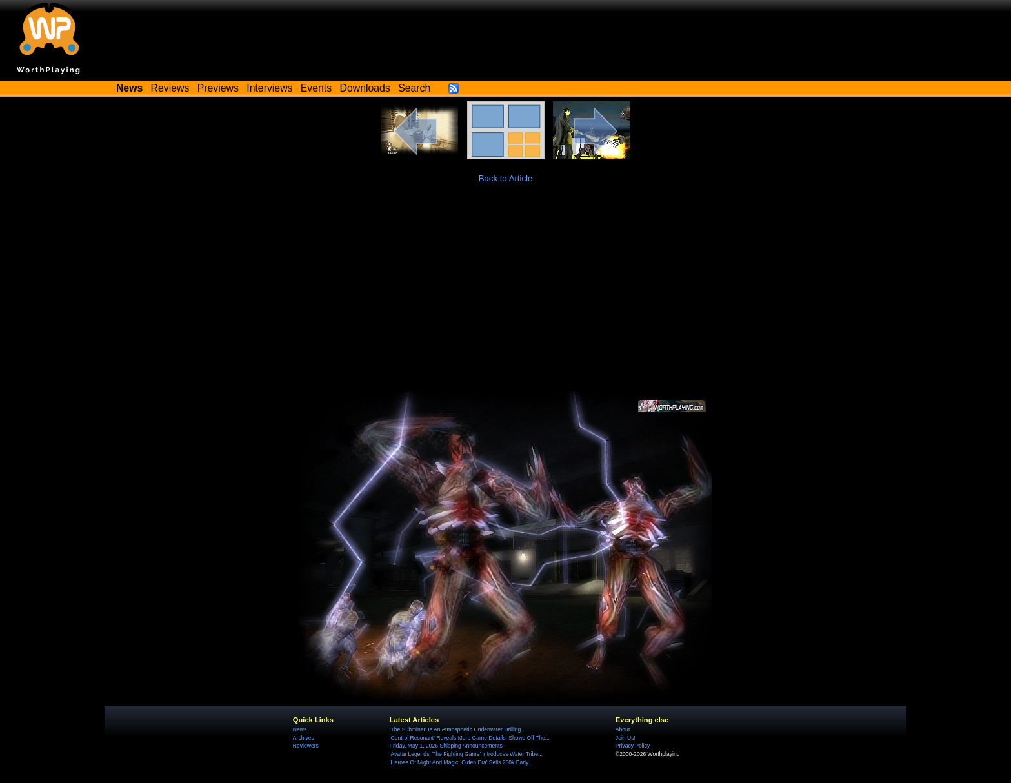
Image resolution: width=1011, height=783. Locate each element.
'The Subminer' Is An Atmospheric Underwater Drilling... (458, 729)
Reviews (170, 88)
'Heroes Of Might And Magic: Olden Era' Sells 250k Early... (461, 762)
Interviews (269, 88)
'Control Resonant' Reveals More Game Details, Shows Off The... (470, 738)
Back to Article (506, 178)
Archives (303, 738)
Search (414, 88)
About (623, 729)
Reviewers (306, 745)
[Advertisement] (506, 294)
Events (316, 88)
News (299, 729)
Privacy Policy (633, 745)
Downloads (365, 88)
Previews (218, 88)
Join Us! (626, 738)
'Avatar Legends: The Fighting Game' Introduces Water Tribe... (466, 754)
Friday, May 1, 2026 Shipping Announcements (446, 745)
